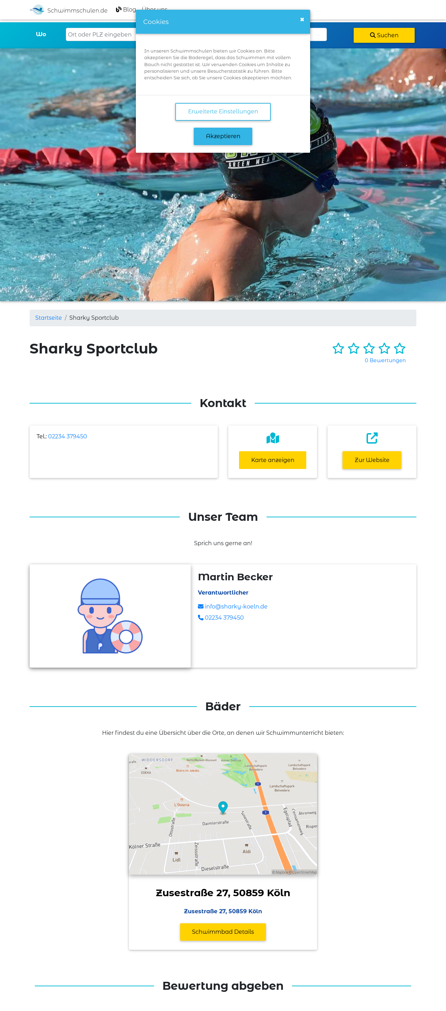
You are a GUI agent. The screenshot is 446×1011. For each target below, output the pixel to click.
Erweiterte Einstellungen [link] (223, 111)
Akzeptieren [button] (223, 136)
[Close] (302, 19)
